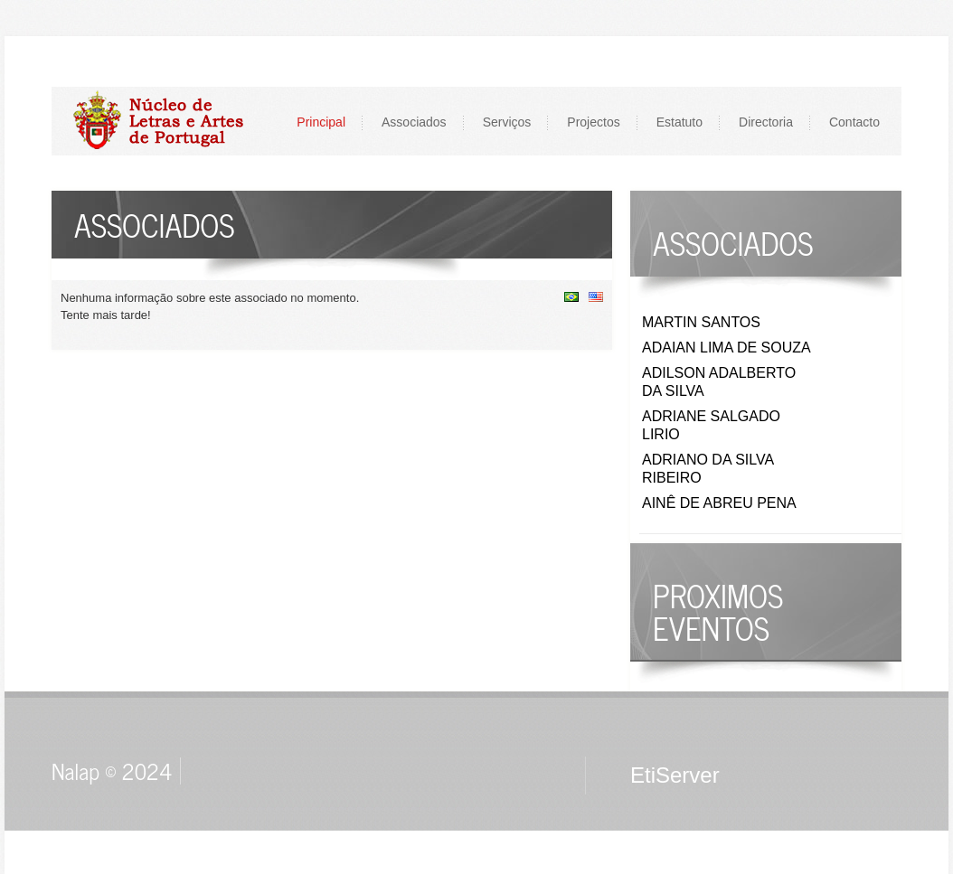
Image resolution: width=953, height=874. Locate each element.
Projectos (593, 122)
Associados (414, 122)
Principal (321, 122)
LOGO (168, 121)
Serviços (507, 122)
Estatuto (679, 122)
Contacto (854, 122)
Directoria (766, 122)
